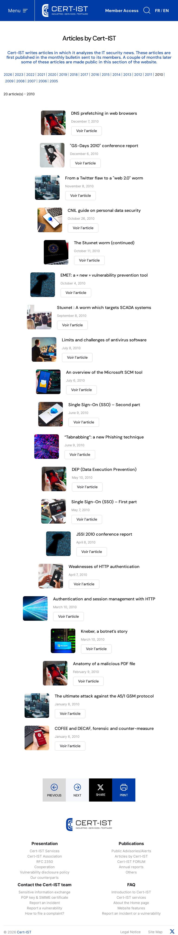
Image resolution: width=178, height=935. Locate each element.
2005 (54, 81)
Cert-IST (24, 932)
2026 (8, 74)
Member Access (122, 11)
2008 (20, 81)
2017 (84, 74)
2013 (127, 74)
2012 (138, 74)
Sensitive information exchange (44, 892)
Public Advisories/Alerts (131, 851)
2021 (41, 74)
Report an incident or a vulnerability (131, 913)
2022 (30, 74)
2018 (74, 74)
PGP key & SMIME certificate (44, 897)
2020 (52, 74)
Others (131, 872)
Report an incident (44, 903)
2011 (148, 74)
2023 (19, 74)
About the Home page (131, 903)
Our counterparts (44, 877)
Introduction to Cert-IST (131, 892)
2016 (95, 74)
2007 (31, 81)
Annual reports (131, 867)
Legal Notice (130, 932)
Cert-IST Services (45, 851)
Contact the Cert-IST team (44, 884)
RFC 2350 (44, 861)
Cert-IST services (131, 897)
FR (157, 11)
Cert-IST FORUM (131, 861)
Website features (131, 908)
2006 (42, 81)
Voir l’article (86, 130)
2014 (116, 74)
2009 (9, 81)
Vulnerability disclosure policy (44, 872)
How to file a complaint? (44, 913)
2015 (106, 74)
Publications (131, 843)
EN (166, 11)
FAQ (131, 884)
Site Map (155, 932)
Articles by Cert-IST (131, 856)
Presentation (45, 843)
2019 (63, 74)
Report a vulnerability (44, 908)
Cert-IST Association (44, 856)
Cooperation (44, 867)
